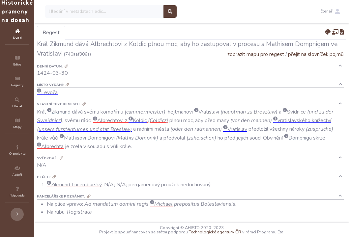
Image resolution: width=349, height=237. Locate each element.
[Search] (143, 11)
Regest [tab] (90, 32)
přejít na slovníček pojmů (316, 54)
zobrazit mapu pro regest (255, 54)
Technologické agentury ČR (235, 232)
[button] (330, 11)
